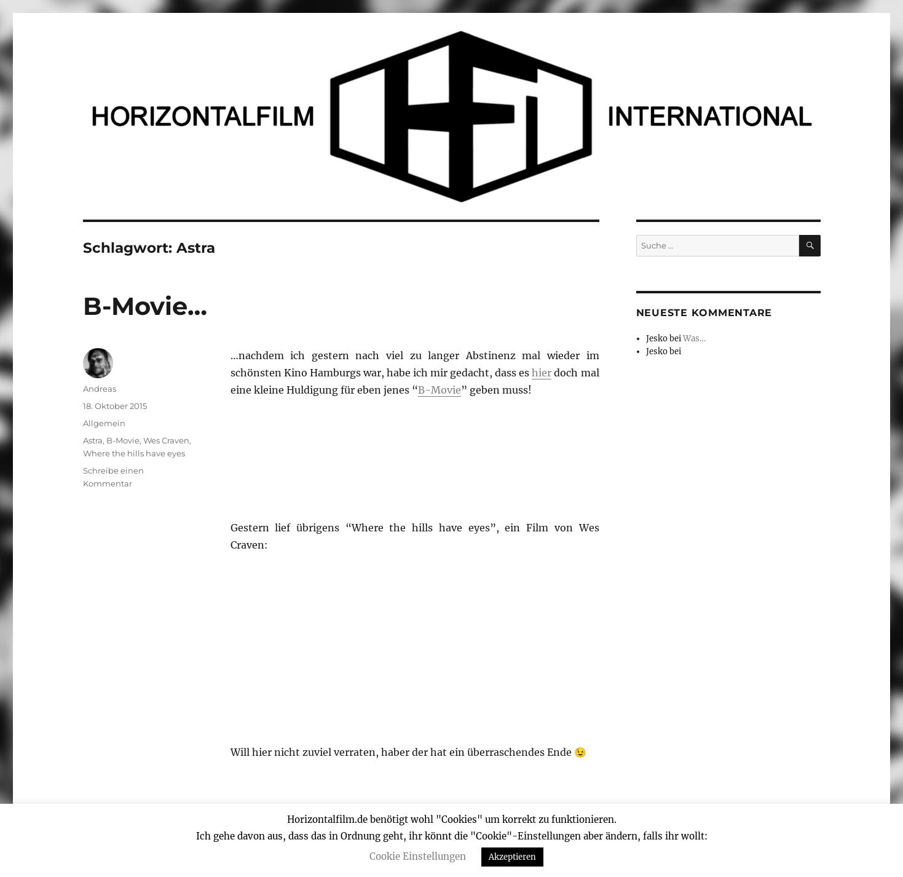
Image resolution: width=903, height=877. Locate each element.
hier (541, 373)
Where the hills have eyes (134, 453)
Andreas (99, 389)
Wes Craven (166, 440)
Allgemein (104, 423)
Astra (93, 440)
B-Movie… (145, 306)
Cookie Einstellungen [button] (417, 856)
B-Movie (439, 390)
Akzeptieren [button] (512, 857)
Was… (694, 338)
